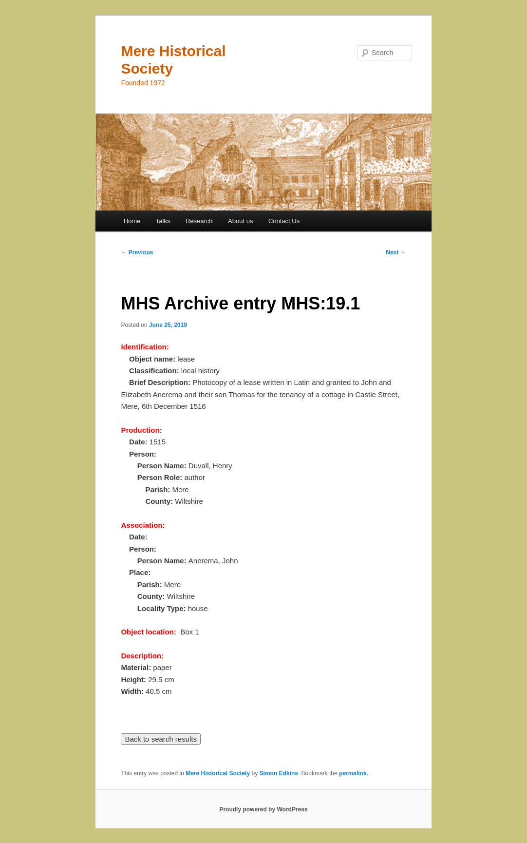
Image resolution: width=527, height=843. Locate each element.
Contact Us (284, 221)
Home (132, 221)
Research (199, 221)
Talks (163, 221)
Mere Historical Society (218, 773)
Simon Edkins (279, 773)
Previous (137, 252)
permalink (353, 773)
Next (396, 252)
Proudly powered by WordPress (263, 809)
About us (240, 221)
